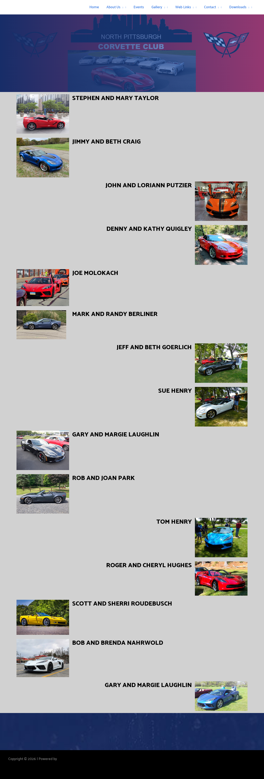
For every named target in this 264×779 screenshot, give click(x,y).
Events (140, 7)
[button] (124, 7)
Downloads (239, 7)
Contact (212, 7)
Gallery (159, 7)
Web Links (185, 7)
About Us (117, 7)
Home (97, 7)
